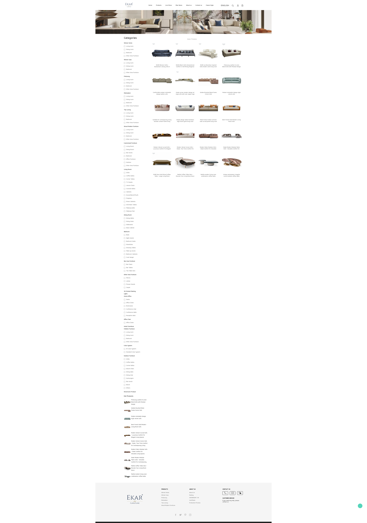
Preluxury (127, 76)
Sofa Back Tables (131, 204)
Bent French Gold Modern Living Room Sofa (138, 426)
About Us (192, 492)
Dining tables (130, 218)
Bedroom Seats (131, 241)
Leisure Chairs (130, 185)
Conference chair (131, 309)
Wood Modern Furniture (131, 126)
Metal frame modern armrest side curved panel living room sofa (208, 121)
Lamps (128, 281)
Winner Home (128, 43)
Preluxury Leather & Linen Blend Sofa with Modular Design (139, 402)
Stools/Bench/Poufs (132, 195)
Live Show (168, 5)
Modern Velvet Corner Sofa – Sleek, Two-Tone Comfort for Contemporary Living (139, 443)
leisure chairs (130, 368)
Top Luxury (127, 110)
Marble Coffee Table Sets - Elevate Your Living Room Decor (139, 468)
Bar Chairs (129, 264)
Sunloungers (130, 378)
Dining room (129, 49)
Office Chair (127, 319)
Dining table (129, 372)
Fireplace (129, 198)
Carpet (128, 287)
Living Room (130, 146)
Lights (126, 294)
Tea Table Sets (130, 271)
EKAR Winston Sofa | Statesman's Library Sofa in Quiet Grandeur (162, 66)
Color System (128, 345)
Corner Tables (130, 179)
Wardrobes (129, 244)
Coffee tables (130, 176)
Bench (128, 385)
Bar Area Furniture (129, 261)
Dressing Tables (131, 247)
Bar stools (129, 153)
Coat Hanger (130, 257)
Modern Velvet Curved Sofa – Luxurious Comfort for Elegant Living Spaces (139, 435)
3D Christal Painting (130, 291)
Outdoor (128, 162)
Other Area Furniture (132, 56)
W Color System (131, 349)
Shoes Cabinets (130, 201)
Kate (360, 506)
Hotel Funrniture (129, 326)
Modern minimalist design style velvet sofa (138, 417)
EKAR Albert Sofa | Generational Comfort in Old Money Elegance (185, 65)
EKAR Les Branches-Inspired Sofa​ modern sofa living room (208, 65)
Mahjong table (130, 208)
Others (128, 388)
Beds (127, 235)
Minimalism (127, 93)
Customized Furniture (130, 143)
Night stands (130, 238)
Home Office (127, 296)
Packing (191, 495)
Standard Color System (133, 352)
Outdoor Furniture (129, 356)
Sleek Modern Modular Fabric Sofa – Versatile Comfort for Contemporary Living (139, 460)
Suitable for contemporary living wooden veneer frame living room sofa (162, 121)
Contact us (198, 5)
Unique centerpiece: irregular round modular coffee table (231, 175)
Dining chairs (130, 221)
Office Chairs (130, 302)
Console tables (130, 188)
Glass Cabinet (130, 228)
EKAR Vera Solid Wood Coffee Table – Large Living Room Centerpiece (162, 176)
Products (158, 5)
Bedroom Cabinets (131, 254)
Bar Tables (129, 267)
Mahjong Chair (130, 211)
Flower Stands (130, 284)
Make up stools (131, 251)
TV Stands (129, 182)
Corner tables (130, 365)
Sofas (128, 172)
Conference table (131, 312)
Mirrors (128, 278)
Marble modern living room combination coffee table (139, 475)
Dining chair (129, 375)
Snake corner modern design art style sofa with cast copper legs (185, 93)
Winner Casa (127, 59)
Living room (129, 46)
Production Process (194, 503)
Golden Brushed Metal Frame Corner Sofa (137, 409)
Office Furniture (131, 159)
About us (189, 5)
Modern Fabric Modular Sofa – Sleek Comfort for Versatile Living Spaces (139, 452)
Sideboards (129, 224)
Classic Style (210, 5)
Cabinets (128, 192)
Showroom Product (130, 392)
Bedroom (129, 52)
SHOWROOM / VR (194, 497)
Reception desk (131, 315)
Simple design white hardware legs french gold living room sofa (185, 121)
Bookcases (129, 306)
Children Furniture (129, 329)
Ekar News (179, 5)
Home (150, 5)
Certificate (192, 500)
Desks (128, 299)
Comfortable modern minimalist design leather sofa (162, 93)
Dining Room (130, 149)
